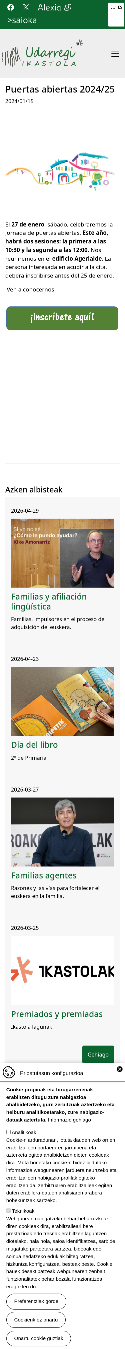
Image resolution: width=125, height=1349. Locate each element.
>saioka (22, 20)
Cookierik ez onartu (36, 1320)
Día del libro (34, 744)
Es (120, 7)
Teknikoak (23, 1212)
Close (120, 1070)
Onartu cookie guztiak (38, 1339)
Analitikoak (24, 1133)
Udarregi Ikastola (42, 42)
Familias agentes (44, 875)
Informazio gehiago (69, 1121)
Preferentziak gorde (36, 1302)
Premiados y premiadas (57, 1013)
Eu (113, 7)
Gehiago (98, 1054)
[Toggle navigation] (115, 53)
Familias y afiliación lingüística (49, 601)
